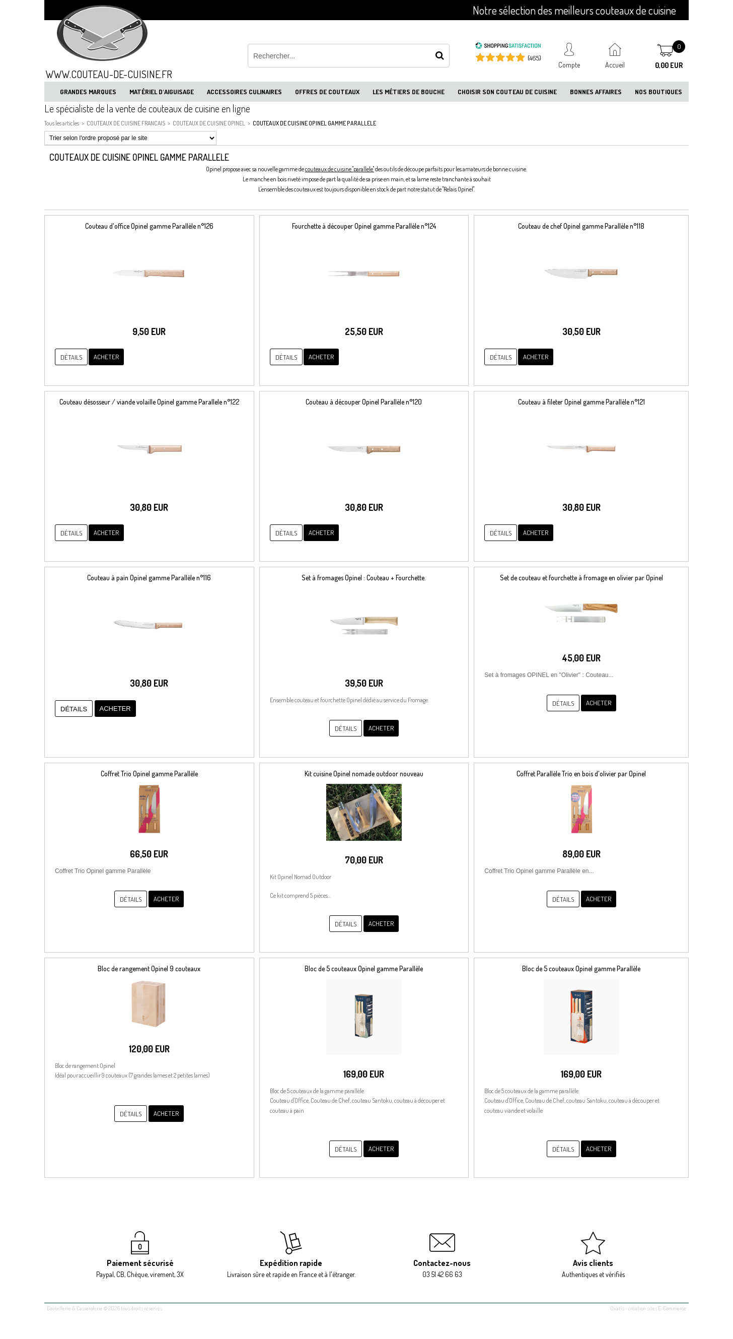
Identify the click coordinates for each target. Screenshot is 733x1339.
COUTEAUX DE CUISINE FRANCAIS (126, 123)
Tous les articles (61, 123)
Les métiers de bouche (409, 92)
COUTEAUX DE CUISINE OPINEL (209, 123)
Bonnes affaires (596, 92)
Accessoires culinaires (244, 92)
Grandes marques (88, 92)
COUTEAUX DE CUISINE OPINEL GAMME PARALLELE (314, 123)
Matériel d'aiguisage (161, 92)
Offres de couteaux (327, 92)
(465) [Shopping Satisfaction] (534, 58)
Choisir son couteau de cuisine (507, 92)
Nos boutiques (658, 92)
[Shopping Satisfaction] (508, 47)
